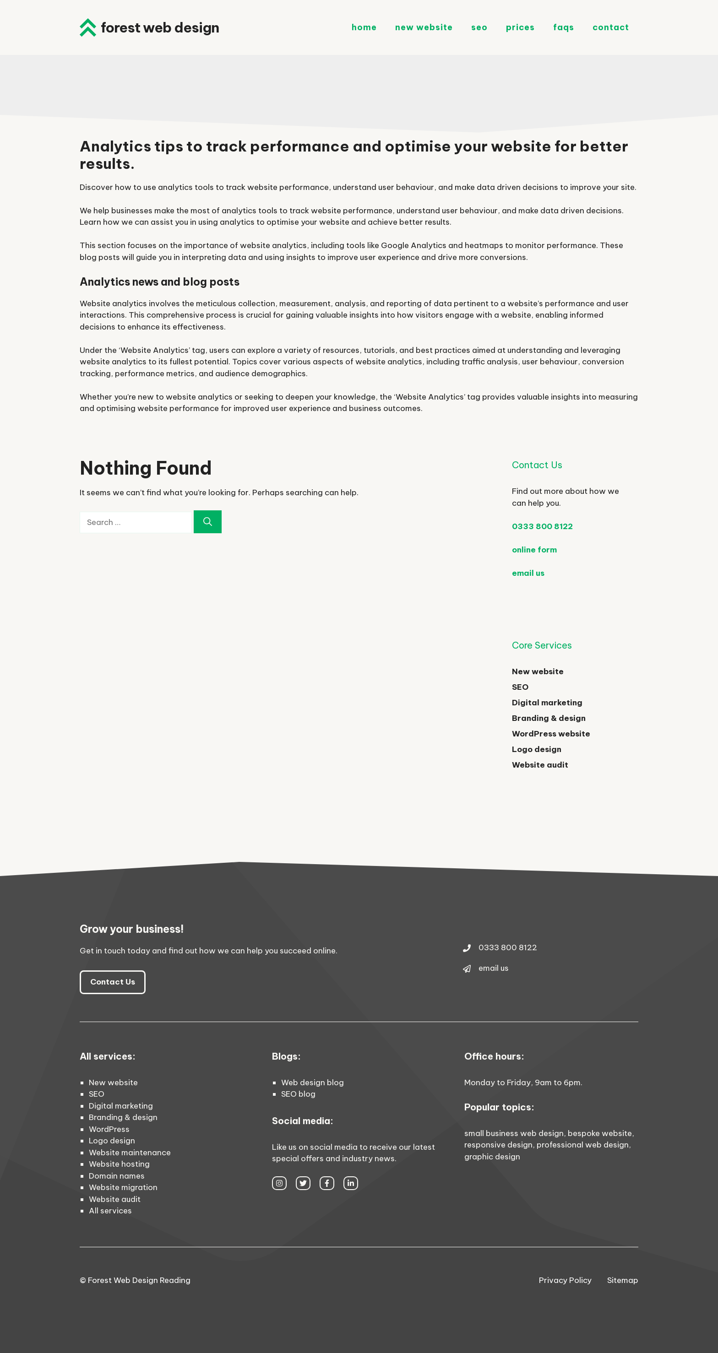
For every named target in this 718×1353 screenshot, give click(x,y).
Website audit (540, 765)
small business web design (514, 1133)
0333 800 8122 (542, 526)
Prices (520, 27)
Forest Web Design (160, 27)
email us (528, 573)
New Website (424, 27)
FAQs (563, 27)
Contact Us (112, 982)
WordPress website (551, 734)
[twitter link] (303, 1183)
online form (534, 550)
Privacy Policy (565, 1280)
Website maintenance (130, 1152)
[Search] (208, 522)
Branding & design (549, 718)
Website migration (123, 1187)
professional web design (583, 1145)
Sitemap (622, 1280)
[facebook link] (327, 1183)
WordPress (109, 1129)
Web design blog (312, 1082)
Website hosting (119, 1164)
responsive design (498, 1145)
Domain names (117, 1176)
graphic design (492, 1157)
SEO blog (298, 1094)
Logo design (536, 749)
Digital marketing (547, 703)
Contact (611, 27)
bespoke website (600, 1133)
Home (364, 27)
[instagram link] (279, 1183)
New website (538, 671)
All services (110, 1211)
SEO (479, 27)
